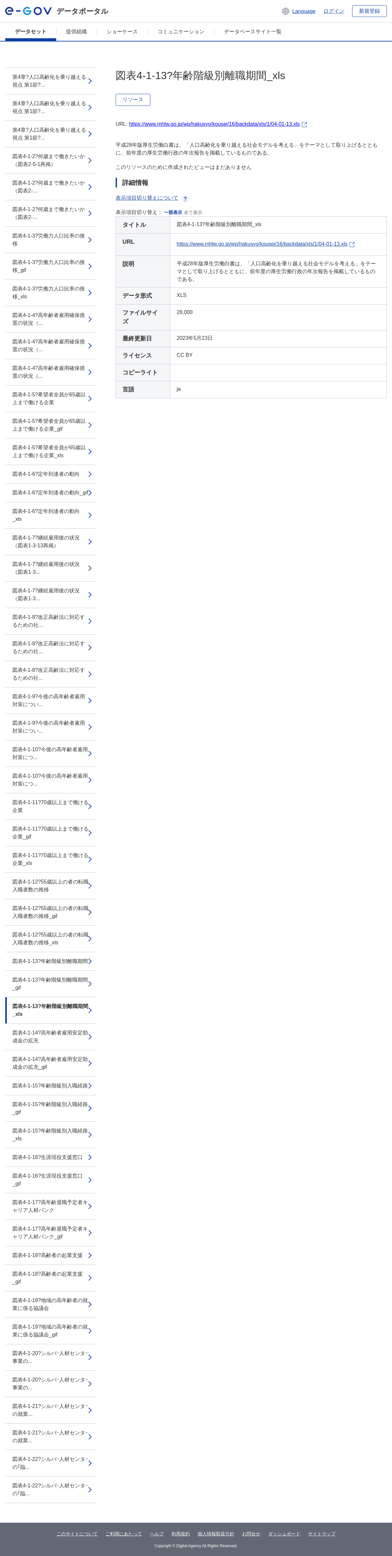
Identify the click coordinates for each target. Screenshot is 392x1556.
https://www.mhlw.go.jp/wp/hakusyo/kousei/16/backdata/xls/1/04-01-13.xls (214, 124)
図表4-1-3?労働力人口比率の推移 (48, 239)
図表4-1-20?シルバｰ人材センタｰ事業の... (50, 1357)
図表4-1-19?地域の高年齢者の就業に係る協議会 (50, 1304)
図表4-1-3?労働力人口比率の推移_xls (48, 292)
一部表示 (173, 212)
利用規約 (181, 1533)
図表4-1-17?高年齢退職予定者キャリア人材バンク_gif (50, 1232)
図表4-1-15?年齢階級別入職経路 (50, 1085)
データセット (30, 31)
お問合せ (251, 1533)
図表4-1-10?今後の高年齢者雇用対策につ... (50, 753)
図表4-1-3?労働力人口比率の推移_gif (48, 266)
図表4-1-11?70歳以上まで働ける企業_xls (50, 859)
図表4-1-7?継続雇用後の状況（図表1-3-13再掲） (46, 541)
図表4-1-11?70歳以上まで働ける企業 (50, 806)
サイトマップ (321, 1533)
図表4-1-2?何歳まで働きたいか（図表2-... (48, 186)
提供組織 (76, 31)
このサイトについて (77, 1533)
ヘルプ (157, 1533)
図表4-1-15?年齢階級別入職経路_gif (50, 1108)
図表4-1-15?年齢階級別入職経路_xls (50, 1134)
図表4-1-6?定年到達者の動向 (46, 474)
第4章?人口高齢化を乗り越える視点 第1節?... (49, 81)
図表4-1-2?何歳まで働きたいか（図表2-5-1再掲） (48, 160)
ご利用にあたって (124, 1533)
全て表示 (193, 212)
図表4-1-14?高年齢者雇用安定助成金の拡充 (50, 1036)
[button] (298, 11)
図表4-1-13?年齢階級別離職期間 (50, 961)
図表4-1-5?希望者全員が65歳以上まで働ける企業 (49, 398)
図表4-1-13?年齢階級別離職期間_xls (50, 1010)
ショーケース (122, 31)
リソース (132, 99)
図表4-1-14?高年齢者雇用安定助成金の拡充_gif (50, 1063)
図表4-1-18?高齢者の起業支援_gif (47, 1277)
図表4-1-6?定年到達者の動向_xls (46, 515)
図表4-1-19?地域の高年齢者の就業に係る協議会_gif (50, 1330)
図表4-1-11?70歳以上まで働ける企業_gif (50, 832)
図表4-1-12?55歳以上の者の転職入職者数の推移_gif (50, 912)
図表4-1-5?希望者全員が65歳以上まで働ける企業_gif (49, 425)
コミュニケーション (180, 31)
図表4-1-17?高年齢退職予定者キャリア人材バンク (50, 1206)
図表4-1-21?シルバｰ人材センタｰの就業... (50, 1410)
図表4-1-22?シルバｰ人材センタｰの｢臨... (50, 1463)
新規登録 (369, 11)
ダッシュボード (284, 1533)
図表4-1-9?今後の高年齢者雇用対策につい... (48, 700)
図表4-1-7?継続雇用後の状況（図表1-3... (46, 568)
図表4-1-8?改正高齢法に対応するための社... (48, 621)
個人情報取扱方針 (216, 1533)
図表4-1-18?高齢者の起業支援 (47, 1255)
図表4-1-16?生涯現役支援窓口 (47, 1157)
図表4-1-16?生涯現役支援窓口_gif (47, 1179)
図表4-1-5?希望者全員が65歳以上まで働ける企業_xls (49, 451)
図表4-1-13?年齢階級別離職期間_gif (50, 983)
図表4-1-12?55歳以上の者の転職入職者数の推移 (50, 885)
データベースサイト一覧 (253, 31)
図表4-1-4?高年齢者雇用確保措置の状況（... (48, 319)
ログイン (333, 11)
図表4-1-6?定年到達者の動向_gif (50, 492)
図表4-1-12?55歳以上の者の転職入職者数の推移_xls (50, 938)
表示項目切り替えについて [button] (152, 198)
